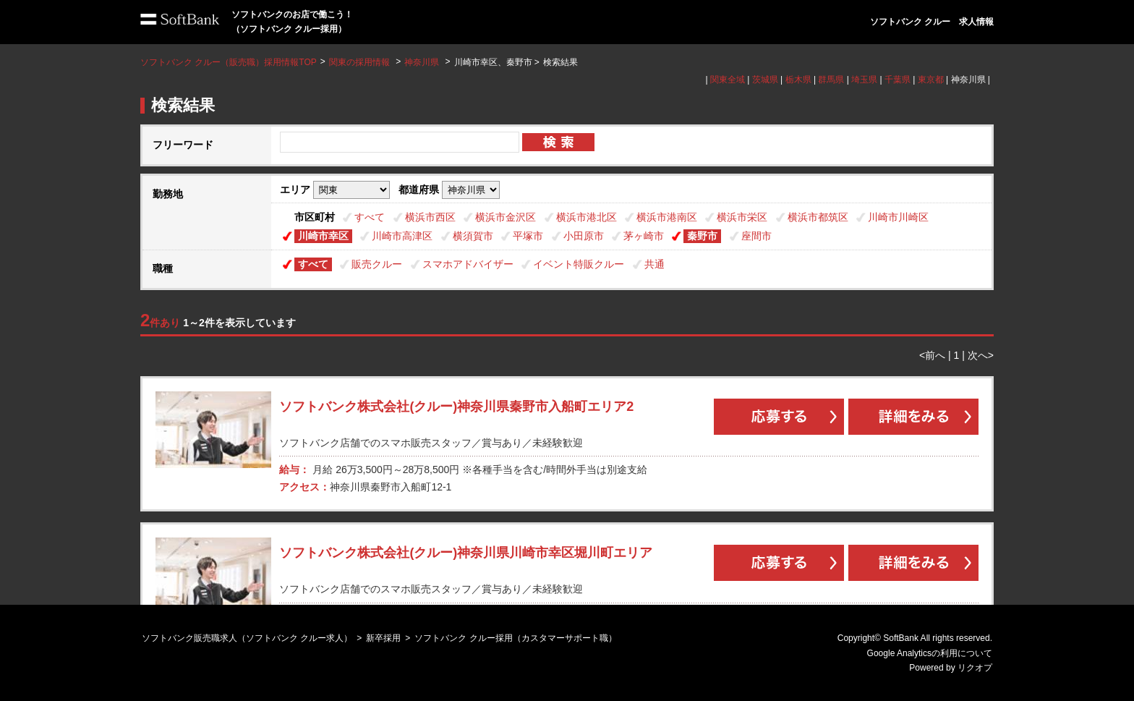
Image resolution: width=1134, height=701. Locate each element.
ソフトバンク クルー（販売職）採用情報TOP (228, 62)
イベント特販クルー (578, 264)
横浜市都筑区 (818, 217)
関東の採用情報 (360, 62)
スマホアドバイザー (467, 264)
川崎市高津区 (402, 236)
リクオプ (975, 668)
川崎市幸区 (323, 236)
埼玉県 (864, 80)
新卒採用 (383, 638)
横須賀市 (473, 236)
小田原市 (583, 236)
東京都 (931, 80)
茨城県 (765, 80)
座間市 (756, 236)
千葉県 (897, 80)
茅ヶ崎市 (643, 236)
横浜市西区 (430, 217)
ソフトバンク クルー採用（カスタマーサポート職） (515, 638)
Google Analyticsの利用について (929, 653)
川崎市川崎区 (898, 217)
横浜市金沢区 (505, 217)
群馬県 (831, 80)
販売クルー (376, 264)
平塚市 (528, 236)
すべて (369, 217)
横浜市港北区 (586, 217)
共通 (654, 264)
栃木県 (798, 80)
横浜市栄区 (742, 217)
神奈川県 (421, 62)
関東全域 (727, 80)
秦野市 (702, 236)
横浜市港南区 (666, 217)
